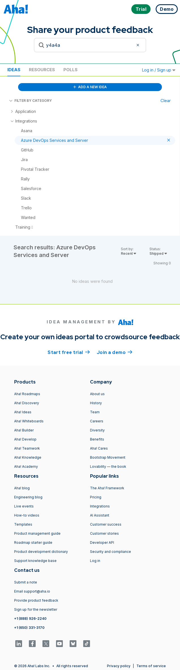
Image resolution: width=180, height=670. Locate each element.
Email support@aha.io (32, 591)
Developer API (102, 542)
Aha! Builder (24, 430)
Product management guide (37, 533)
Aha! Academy (26, 466)
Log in (95, 561)
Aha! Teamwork (27, 448)
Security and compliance (110, 551)
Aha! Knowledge (27, 457)
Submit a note (25, 582)
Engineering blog (28, 497)
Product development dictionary (41, 551)
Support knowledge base (35, 561)
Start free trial (69, 352)
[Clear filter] (138, 45)
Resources (42, 69)
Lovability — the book (108, 466)
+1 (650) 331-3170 (29, 627)
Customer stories (104, 533)
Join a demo (114, 352)
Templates (23, 524)
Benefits (97, 439)
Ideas (13, 69)
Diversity (97, 430)
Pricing (95, 497)
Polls (70, 69)
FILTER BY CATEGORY (30, 100)
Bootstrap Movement (107, 457)
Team (95, 412)
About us (97, 394)
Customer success (105, 524)
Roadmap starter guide (33, 542)
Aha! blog (22, 488)
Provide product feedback (36, 600)
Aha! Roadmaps (27, 394)
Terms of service (151, 666)
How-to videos (26, 515)
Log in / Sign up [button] (158, 70)
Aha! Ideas (22, 412)
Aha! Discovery (26, 403)
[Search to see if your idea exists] (90, 45)
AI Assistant (99, 515)
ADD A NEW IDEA (90, 87)
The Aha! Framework (107, 488)
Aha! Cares (99, 448)
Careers (96, 421)
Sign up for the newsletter (35, 609)
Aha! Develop (25, 439)
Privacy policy (118, 666)
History (96, 403)
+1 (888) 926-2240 (30, 618)
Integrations (100, 506)
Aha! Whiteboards (29, 421)
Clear (165, 100)
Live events (24, 506)
